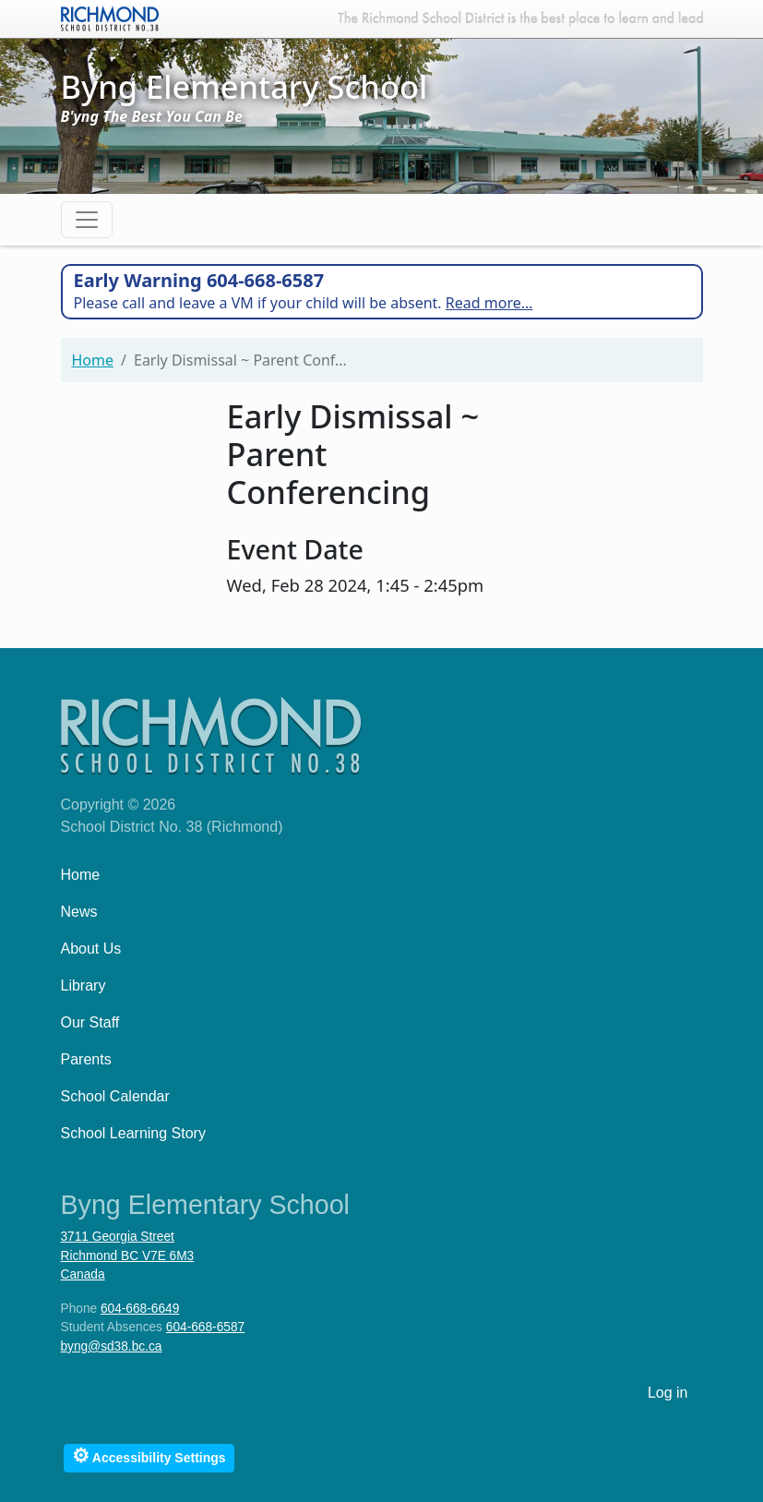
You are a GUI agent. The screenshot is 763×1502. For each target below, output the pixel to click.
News (79, 911)
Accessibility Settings (149, 1455)
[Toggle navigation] (87, 219)
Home (93, 360)
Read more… (489, 303)
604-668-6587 (205, 1327)
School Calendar (115, 1096)
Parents (86, 1059)
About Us (91, 948)
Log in (668, 1392)
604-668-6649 (140, 1309)
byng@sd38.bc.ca (111, 1346)
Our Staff (90, 1022)
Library (83, 985)
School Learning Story (133, 1133)
